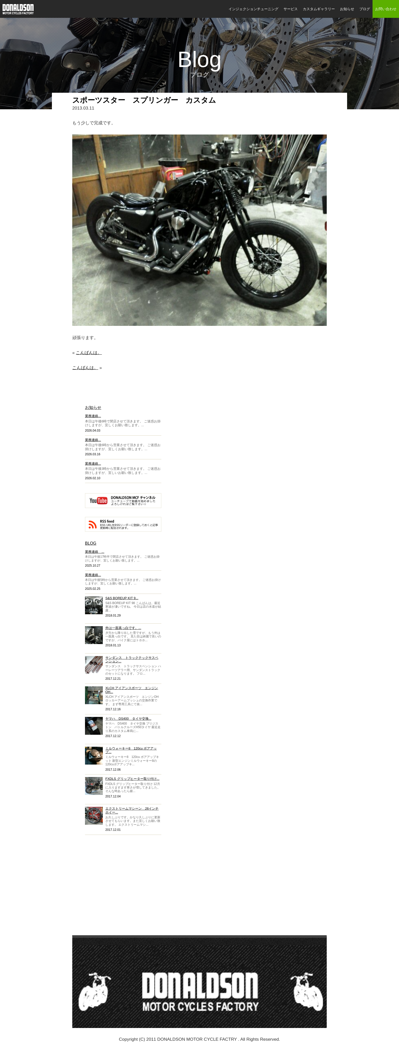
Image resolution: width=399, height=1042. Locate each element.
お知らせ (347, 9)
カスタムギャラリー (319, 9)
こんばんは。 (89, 352)
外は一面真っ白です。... (123, 628)
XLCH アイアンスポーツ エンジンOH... (131, 689)
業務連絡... (93, 416)
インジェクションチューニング (253, 9)
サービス (290, 9)
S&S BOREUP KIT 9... (121, 598)
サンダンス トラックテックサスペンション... (131, 659)
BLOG (90, 543)
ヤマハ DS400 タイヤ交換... (128, 718)
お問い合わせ (385, 9)
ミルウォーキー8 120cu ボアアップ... (131, 750)
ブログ (364, 9)
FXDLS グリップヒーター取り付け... (132, 779)
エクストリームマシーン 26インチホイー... (132, 810)
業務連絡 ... (94, 552)
